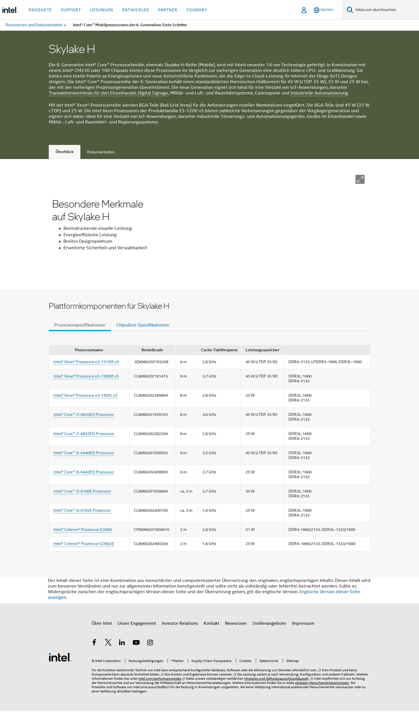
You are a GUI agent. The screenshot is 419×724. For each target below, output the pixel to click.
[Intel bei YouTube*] (136, 656)
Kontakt (211, 636)
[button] (360, 179)
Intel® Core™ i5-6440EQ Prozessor (84, 465)
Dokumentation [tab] (100, 151)
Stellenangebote (269, 636)
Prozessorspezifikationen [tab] (79, 338)
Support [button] (71, 9)
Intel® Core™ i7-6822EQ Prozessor (84, 446)
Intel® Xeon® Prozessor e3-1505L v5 (85, 407)
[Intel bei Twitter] (108, 656)
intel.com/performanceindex (159, 691)
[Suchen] (350, 9)
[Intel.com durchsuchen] (386, 10)
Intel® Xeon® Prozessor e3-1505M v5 (86, 388)
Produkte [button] (40, 9)
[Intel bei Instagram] (150, 656)
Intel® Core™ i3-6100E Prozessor (82, 503)
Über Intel (102, 636)
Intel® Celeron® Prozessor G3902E (84, 556)
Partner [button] (167, 9)
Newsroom (236, 636)
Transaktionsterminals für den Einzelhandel (92, 93)
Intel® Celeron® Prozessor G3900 (83, 542)
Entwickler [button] (135, 9)
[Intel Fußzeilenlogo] (60, 670)
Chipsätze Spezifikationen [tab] (142, 338)
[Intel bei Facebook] (94, 656)
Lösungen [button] (101, 9)
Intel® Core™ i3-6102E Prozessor (82, 523)
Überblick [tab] (65, 151)
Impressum (303, 636)
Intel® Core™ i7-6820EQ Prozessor (84, 427)
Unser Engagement (137, 636)
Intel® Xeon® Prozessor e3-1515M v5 (86, 374)
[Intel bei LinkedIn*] (122, 656)
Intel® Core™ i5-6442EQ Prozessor (84, 484)
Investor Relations (180, 636)
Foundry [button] (196, 9)
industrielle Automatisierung (319, 93)
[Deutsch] (323, 10)
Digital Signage (153, 93)
